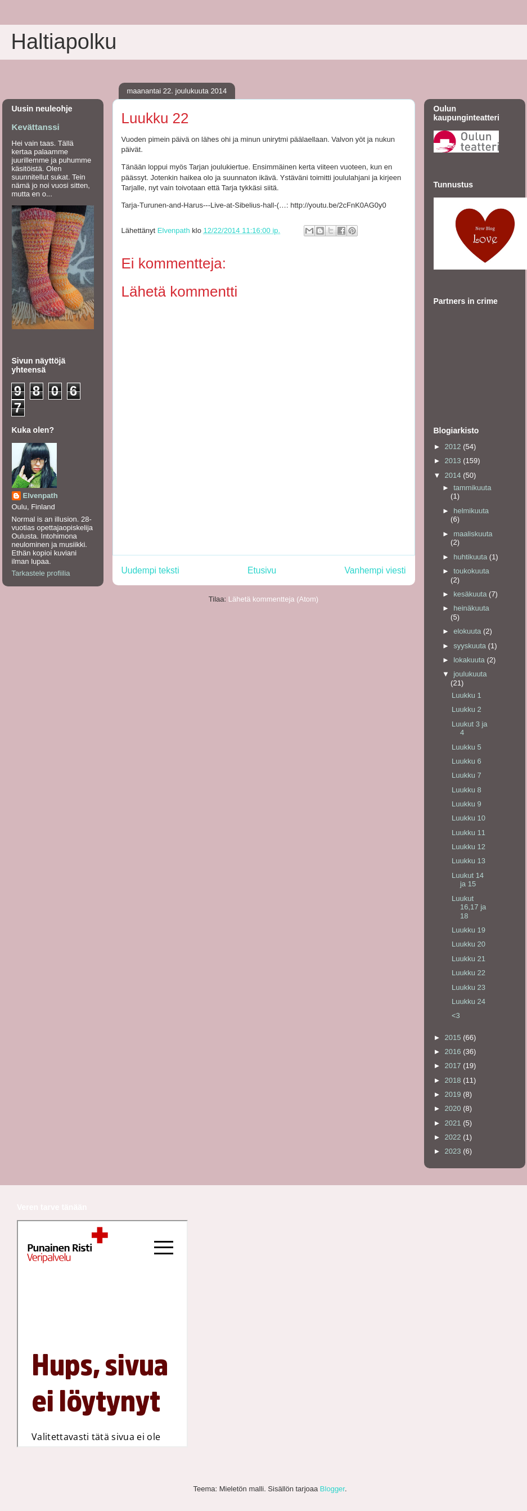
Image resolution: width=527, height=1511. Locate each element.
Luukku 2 (466, 709)
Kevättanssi (36, 127)
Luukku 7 (466, 775)
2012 (454, 446)
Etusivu (261, 570)
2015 (454, 1037)
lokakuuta (470, 660)
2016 (454, 1051)
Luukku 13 (468, 861)
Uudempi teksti (150, 570)
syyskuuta (470, 646)
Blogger (332, 1489)
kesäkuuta (471, 594)
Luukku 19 (468, 930)
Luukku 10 (468, 818)
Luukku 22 (468, 973)
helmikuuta (471, 510)
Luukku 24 (468, 1001)
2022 (454, 1137)
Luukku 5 (466, 747)
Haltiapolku (64, 41)
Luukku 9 (466, 804)
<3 (456, 1015)
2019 (454, 1094)
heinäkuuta (471, 608)
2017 (454, 1065)
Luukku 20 (468, 944)
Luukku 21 (468, 958)
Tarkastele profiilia (41, 573)
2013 (454, 460)
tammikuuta (472, 487)
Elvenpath (40, 495)
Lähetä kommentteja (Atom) (273, 599)
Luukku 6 (466, 761)
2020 (454, 1108)
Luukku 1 (466, 695)
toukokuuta (471, 571)
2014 (454, 475)
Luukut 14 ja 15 (468, 880)
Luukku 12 (468, 846)
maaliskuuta (472, 534)
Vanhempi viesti (375, 570)
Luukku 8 (466, 790)
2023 (454, 1151)
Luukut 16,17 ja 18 (469, 907)
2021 (454, 1123)
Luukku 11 (468, 832)
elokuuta (468, 631)
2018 (454, 1080)
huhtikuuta (471, 557)
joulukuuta (470, 674)
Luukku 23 (468, 987)
